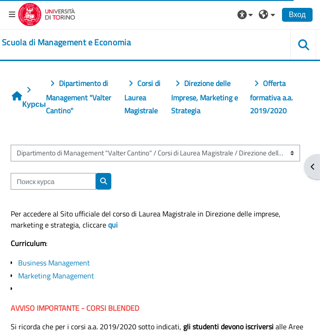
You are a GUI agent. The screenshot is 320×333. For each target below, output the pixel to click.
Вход (297, 14)
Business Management (54, 262)
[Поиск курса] (53, 181)
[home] (66, 42)
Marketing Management (56, 275)
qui (113, 224)
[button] (246, 14)
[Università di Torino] (47, 13)
